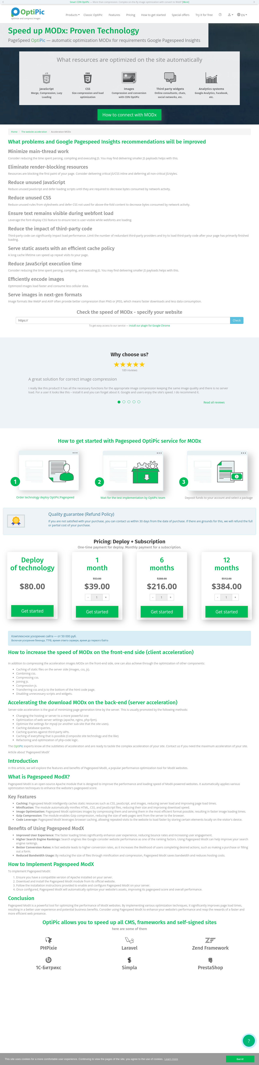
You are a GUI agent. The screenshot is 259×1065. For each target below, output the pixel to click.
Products (73, 15)
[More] (185, 1)
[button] (4, 2)
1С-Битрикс (48, 963)
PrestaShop (210, 963)
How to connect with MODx (129, 115)
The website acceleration (34, 131)
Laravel (130, 944)
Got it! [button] (240, 1059)
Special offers (180, 15)
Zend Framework (210, 944)
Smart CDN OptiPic (79, 1)
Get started (32, 611)
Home (14, 131)
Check (237, 320)
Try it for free (204, 15)
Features (114, 15)
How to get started (153, 15)
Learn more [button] (171, 1059)
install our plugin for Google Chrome (149, 325)
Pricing (130, 15)
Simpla (129, 963)
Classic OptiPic (93, 15)
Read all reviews (214, 402)
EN (242, 15)
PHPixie (48, 944)
